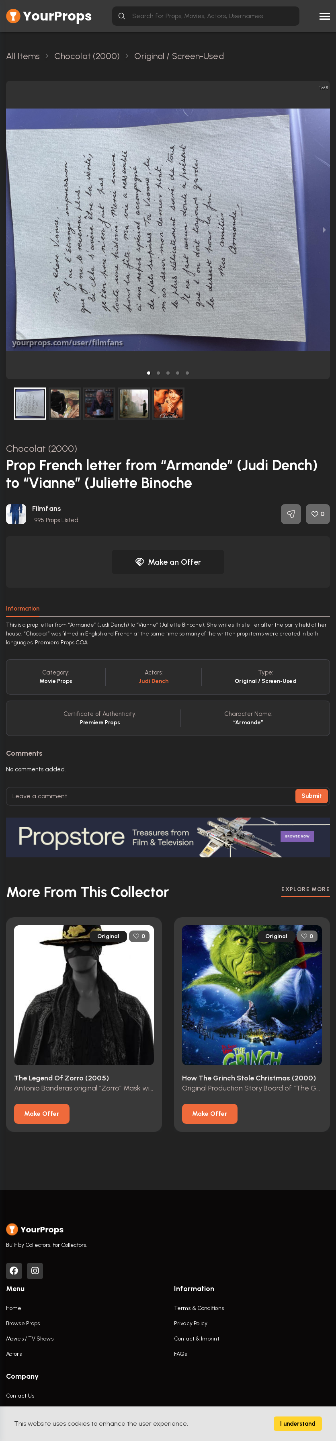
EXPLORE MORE (305, 889)
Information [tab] (22, 608)
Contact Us (20, 1395)
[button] (148, 373)
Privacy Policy (190, 1323)
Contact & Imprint (196, 1338)
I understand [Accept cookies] (298, 1423)
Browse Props (23, 1323)
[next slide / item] (324, 229)
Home (13, 1308)
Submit (311, 795)
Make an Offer (168, 562)
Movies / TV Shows (29, 1338)
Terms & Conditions (199, 1308)
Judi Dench (154, 681)
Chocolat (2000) (42, 448)
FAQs (180, 1354)
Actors (14, 1354)
